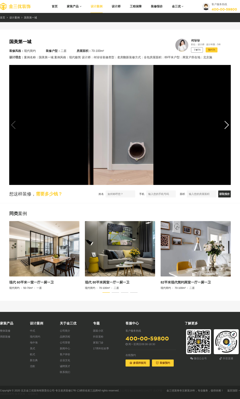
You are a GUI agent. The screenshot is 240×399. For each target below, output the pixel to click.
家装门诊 (98, 342)
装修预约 (163, 362)
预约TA (211, 50)
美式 (32, 348)
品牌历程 (65, 336)
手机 (133, 193)
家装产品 (74, 6)
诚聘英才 (65, 366)
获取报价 (220, 193)
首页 (55, 6)
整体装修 (5, 330)
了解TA (196, 50)
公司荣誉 (65, 342)
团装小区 (98, 330)
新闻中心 (65, 348)
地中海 (34, 342)
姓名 (92, 193)
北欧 (32, 366)
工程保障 (136, 6)
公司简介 (65, 330)
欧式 (32, 354)
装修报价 (157, 6)
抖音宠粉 (98, 336)
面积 (173, 193)
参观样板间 (137, 362)
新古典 (34, 360)
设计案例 (96, 6)
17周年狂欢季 (101, 348)
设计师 (116, 6)
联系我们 (65, 372)
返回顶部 (233, 390)
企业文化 (65, 360)
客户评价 (65, 354)
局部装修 (5, 336)
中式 (32, 330)
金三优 (177, 6)
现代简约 (35, 336)
